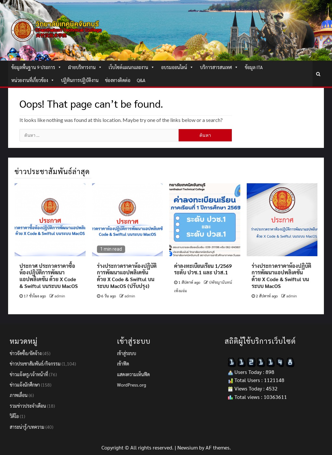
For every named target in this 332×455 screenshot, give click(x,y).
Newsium (187, 447)
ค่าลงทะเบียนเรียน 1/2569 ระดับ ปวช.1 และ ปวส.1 (203, 269)
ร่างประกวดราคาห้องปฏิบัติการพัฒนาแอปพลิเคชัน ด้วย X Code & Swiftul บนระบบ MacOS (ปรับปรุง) (127, 275)
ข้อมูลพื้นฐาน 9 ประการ (36, 67)
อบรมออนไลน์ (177, 67)
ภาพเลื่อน (19, 395)
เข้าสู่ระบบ (126, 353)
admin (59, 295)
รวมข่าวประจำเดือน (28, 406)
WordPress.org (131, 385)
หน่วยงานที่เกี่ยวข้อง (32, 80)
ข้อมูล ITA (254, 67)
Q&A (141, 80)
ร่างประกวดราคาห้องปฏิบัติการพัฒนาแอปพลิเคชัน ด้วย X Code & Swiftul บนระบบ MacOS (281, 275)
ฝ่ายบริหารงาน (85, 67)
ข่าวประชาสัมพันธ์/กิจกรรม (35, 363)
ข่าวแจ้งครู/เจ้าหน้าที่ (29, 374)
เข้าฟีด (123, 363)
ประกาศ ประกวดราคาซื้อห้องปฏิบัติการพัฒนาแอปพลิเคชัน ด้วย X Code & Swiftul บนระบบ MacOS (48, 275)
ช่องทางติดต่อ (117, 80)
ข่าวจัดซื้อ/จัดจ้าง (26, 353)
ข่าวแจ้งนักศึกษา (25, 385)
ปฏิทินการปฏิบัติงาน (80, 80)
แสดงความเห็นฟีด (133, 374)
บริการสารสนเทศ (219, 67)
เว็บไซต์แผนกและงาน (132, 67)
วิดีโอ (14, 416)
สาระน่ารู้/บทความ (27, 427)
